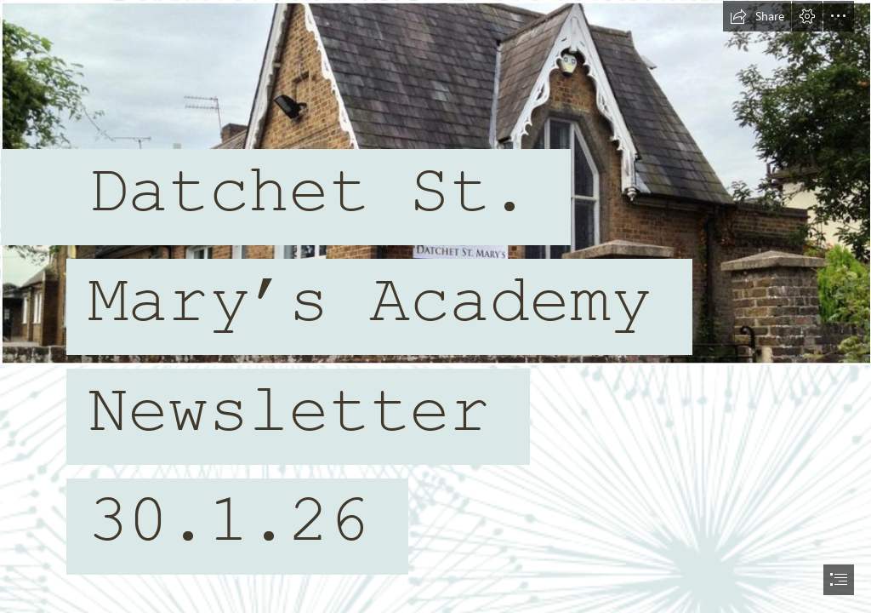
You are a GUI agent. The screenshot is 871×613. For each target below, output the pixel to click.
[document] (435, 306)
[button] (757, 16)
